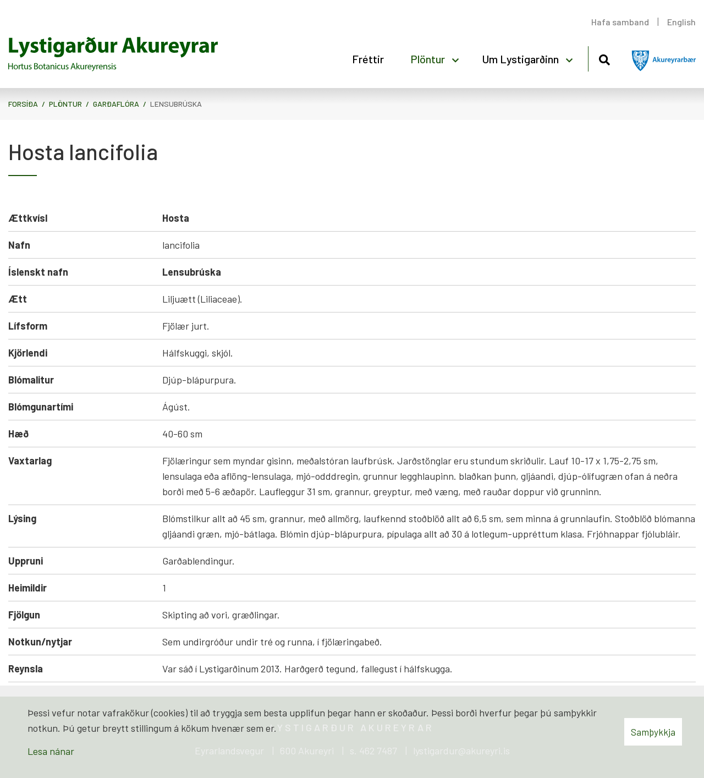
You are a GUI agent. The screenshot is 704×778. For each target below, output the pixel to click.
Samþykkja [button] (653, 731)
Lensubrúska (176, 103)
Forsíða (23, 103)
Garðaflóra (116, 103)
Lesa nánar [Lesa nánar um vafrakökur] (51, 751)
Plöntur (65, 103)
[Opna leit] (604, 58)
